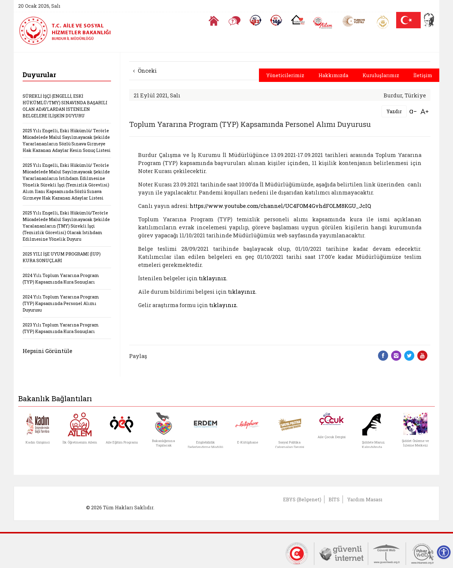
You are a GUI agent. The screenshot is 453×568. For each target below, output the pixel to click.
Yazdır (394, 111)
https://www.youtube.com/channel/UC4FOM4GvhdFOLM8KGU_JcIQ (280, 205)
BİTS (334, 499)
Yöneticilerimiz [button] (285, 75)
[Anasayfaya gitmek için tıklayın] (214, 21)
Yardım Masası (364, 499)
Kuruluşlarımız (381, 75)
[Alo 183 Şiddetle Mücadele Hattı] (255, 20)
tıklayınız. (213, 278)
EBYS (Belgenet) (302, 499)
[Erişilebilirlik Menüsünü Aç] (444, 552)
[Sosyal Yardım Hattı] (276, 20)
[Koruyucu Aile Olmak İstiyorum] (297, 19)
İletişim (422, 75)
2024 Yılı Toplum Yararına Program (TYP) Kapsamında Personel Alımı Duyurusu (61, 303)
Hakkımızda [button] (333, 75)
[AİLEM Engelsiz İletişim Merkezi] (323, 23)
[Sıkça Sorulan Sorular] (234, 21)
